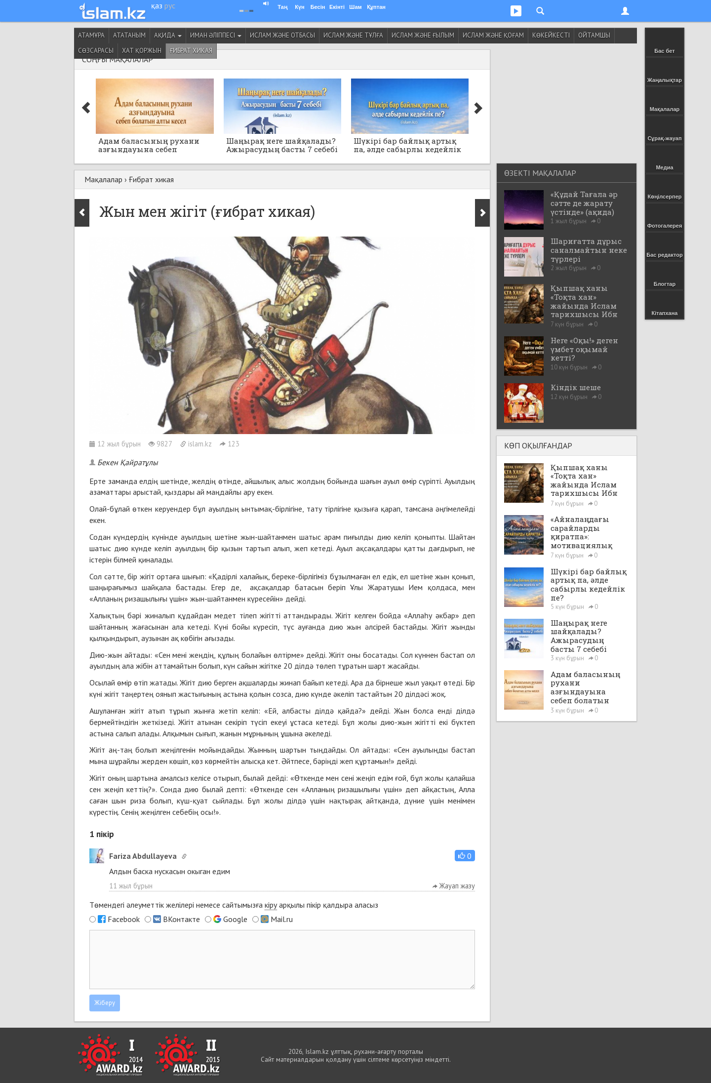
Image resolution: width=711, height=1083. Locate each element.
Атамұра (91, 35)
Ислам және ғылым (423, 35)
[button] (465, 855)
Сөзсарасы (96, 50)
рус (169, 5)
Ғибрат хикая (191, 50)
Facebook (124, 919)
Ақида (168, 35)
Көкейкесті (551, 35)
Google (235, 919)
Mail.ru (282, 919)
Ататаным (129, 35)
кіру (271, 905)
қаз (156, 5)
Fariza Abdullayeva (143, 856)
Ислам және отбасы (282, 35)
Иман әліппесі (215, 35)
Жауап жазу (454, 885)
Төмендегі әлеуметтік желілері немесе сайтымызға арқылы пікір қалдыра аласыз (233, 905)
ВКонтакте (181, 919)
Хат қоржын (141, 50)
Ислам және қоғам (493, 35)
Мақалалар (103, 179)
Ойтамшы (594, 35)
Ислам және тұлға (353, 35)
